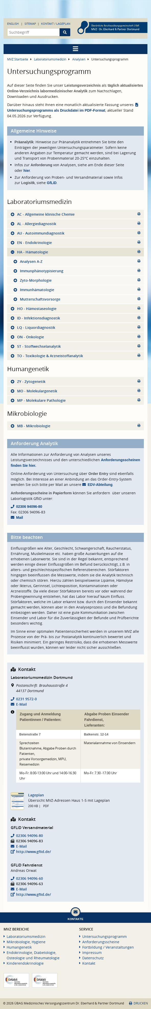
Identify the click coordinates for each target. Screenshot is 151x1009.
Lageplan (36, 795)
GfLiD (51, 183)
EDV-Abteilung (100, 485)
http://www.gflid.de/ (33, 851)
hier (27, 171)
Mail (19, 517)
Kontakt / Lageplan (55, 23)
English (13, 23)
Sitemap (30, 23)
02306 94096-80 (29, 506)
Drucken (138, 1003)
